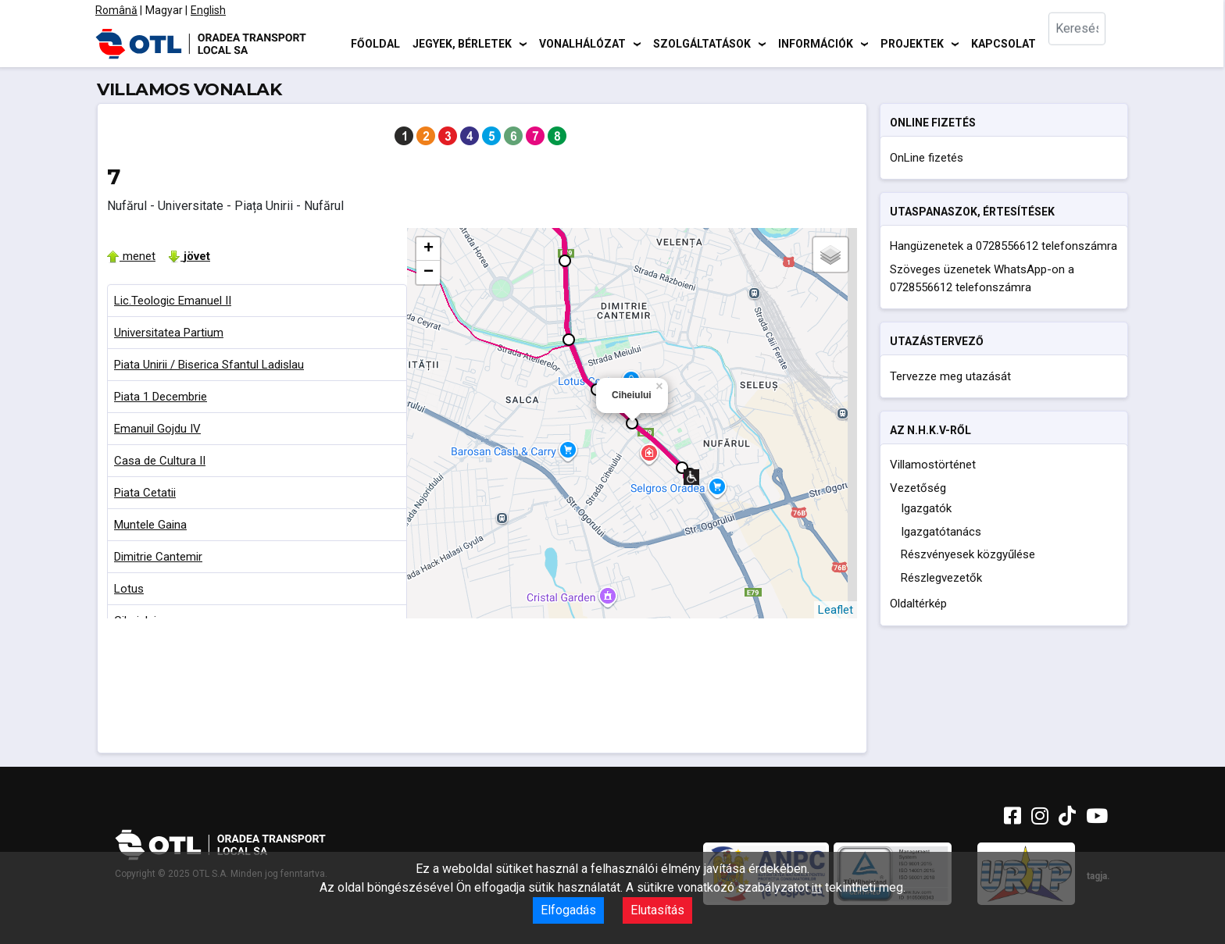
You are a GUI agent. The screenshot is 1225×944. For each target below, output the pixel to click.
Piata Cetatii (145, 493)
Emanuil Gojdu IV (157, 429)
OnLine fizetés (926, 158)
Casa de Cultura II (159, 461)
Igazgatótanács (941, 532)
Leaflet (835, 610)
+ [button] (428, 249)
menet (131, 256)
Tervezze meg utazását (950, 376)
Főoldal (375, 43)
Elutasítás (657, 910)
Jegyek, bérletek (462, 43)
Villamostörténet (933, 465)
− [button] (428, 272)
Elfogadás (568, 910)
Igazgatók (926, 508)
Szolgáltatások (702, 43)
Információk (815, 43)
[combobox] (1087, 43)
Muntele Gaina (150, 525)
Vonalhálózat (582, 43)
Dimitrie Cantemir (158, 557)
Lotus (129, 589)
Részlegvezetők (941, 578)
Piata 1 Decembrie (160, 397)
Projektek (912, 43)
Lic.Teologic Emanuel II (172, 301)
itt (817, 888)
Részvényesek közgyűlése (968, 554)
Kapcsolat (1003, 43)
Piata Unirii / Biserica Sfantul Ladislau (209, 365)
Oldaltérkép (918, 604)
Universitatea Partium (168, 333)
